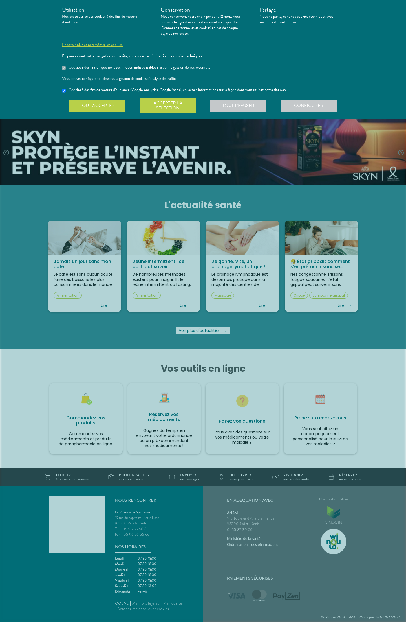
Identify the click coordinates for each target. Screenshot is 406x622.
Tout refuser (238, 105)
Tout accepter (97, 105)
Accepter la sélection (167, 105)
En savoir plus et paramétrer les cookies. (92, 45)
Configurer (308, 105)
